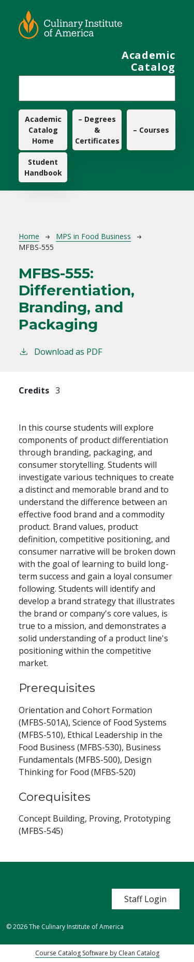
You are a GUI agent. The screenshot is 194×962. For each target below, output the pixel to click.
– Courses (151, 130)
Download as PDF (60, 351)
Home (29, 236)
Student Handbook (43, 167)
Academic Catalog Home (43, 130)
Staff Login (145, 899)
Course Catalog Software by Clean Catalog (97, 953)
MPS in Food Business (93, 236)
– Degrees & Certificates (97, 130)
